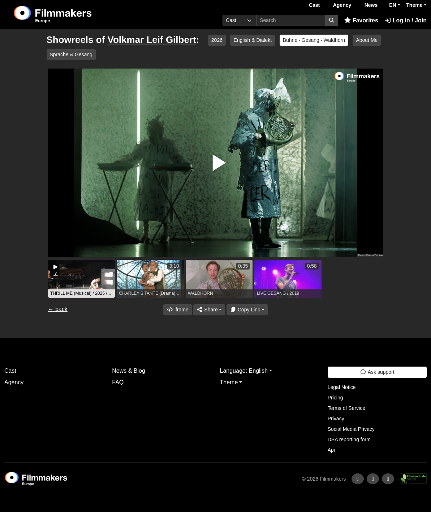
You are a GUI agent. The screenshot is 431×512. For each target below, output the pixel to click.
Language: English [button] (244, 371)
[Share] (209, 309)
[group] (81, 279)
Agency (342, 5)
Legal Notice (342, 387)
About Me (367, 40)
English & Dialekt (252, 40)
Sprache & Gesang (71, 54)
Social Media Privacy (351, 429)
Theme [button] (414, 5)
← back (58, 309)
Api (331, 450)
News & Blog (128, 371)
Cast (314, 5)
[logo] (70, 14)
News (371, 5)
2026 (217, 40)
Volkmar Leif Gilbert (152, 39)
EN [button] (392, 5)
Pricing (335, 398)
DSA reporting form (349, 439)
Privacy (336, 418)
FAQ (118, 382)
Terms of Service (346, 408)
